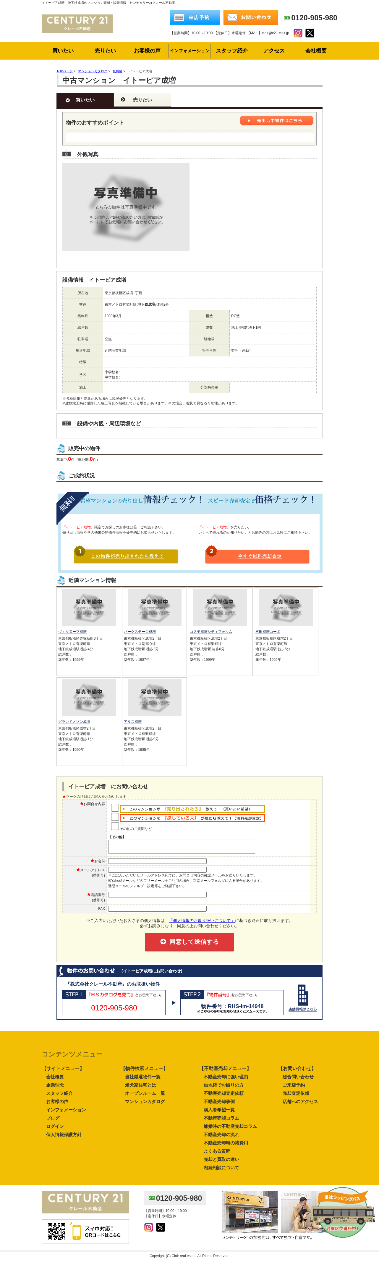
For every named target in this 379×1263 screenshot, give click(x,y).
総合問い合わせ (298, 1079)
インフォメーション (66, 1112)
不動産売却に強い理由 (226, 1079)
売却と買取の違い (221, 1161)
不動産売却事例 (219, 1104)
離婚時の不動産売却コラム (230, 1128)
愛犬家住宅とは (140, 1087)
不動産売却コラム (221, 1120)
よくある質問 (217, 1153)
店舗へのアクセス (300, 1104)
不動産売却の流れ (221, 1137)
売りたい (142, 99)
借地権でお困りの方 (224, 1087)
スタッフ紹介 (59, 1095)
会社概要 (55, 1079)
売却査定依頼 (296, 1095)
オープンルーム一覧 (145, 1095)
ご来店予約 (294, 1087)
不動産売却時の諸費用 (226, 1145)
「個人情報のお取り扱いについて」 (202, 923)
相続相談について (221, 1170)
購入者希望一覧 (219, 1112)
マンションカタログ (145, 1104)
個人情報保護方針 (64, 1137)
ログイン (55, 1128)
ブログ (52, 1120)
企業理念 (55, 1087)
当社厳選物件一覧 (143, 1079)
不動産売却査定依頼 (224, 1095)
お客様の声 (57, 1104)
